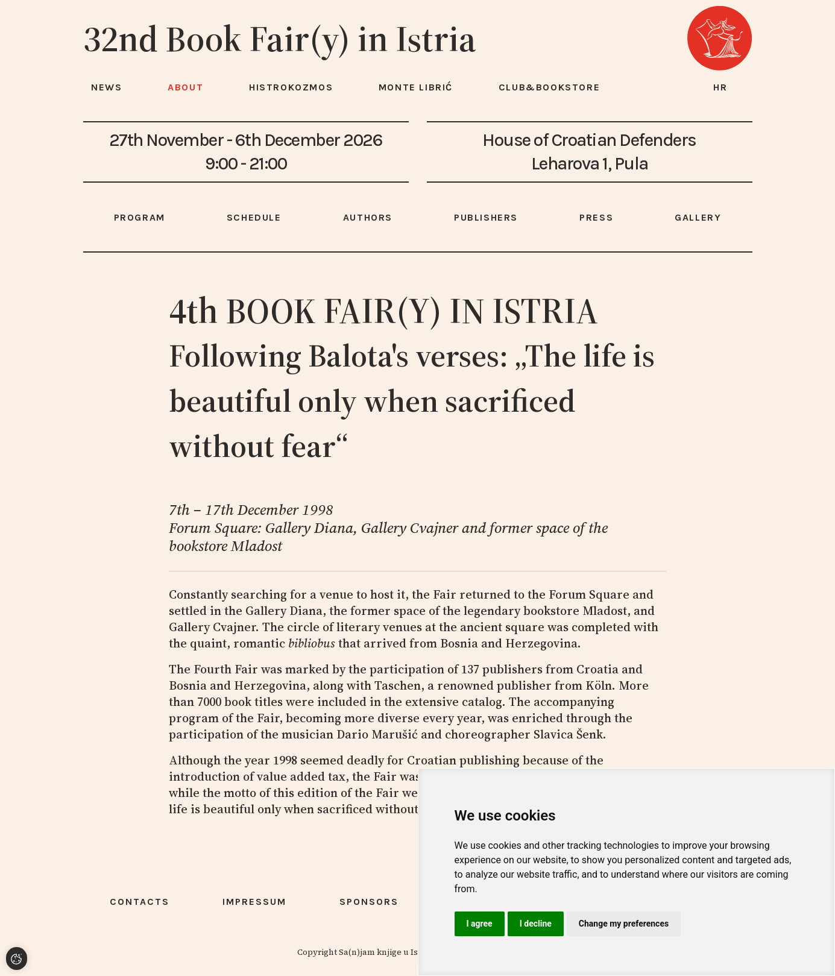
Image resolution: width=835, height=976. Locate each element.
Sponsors (369, 901)
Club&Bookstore (549, 87)
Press (596, 217)
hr (720, 87)
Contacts (139, 901)
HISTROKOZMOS (291, 87)
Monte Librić (416, 87)
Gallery (698, 217)
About (185, 87)
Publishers (486, 217)
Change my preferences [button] (624, 923)
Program (139, 217)
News (106, 87)
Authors (367, 217)
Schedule (254, 217)
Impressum (254, 901)
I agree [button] (480, 923)
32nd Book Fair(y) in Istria (279, 38)
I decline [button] (536, 923)
